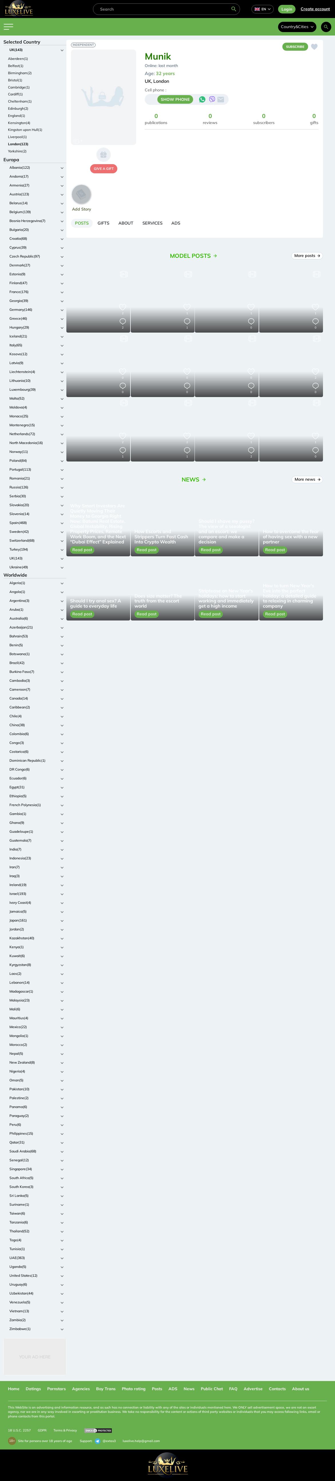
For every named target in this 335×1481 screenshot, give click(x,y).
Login (287, 9)
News (189, 1388)
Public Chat (212, 1388)
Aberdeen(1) (18, 58)
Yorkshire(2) (17, 151)
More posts (307, 257)
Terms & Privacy (65, 1430)
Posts (157, 1388)
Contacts (277, 1388)
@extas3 (105, 1441)
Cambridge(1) (19, 87)
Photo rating (134, 1388)
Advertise (253, 1388)
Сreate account (315, 8)
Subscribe (293, 47)
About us (300, 1388)
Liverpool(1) (17, 137)
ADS (173, 1388)
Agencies (81, 1388)
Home (13, 1388)
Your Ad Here (35, 1357)
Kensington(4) (19, 123)
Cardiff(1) (15, 94)
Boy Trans (106, 1388)
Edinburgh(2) (18, 108)
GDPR (42, 1430)
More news (307, 481)
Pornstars (56, 1388)
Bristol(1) (15, 80)
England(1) (16, 115)
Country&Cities (297, 26)
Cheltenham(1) (20, 101)
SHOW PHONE (175, 100)
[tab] (84, 224)
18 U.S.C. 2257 (19, 1430)
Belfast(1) (15, 66)
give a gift (104, 168)
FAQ (233, 1388)
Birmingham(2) (20, 73)
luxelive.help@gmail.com (141, 1441)
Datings (33, 1388)
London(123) (18, 144)
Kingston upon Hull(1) (25, 129)
